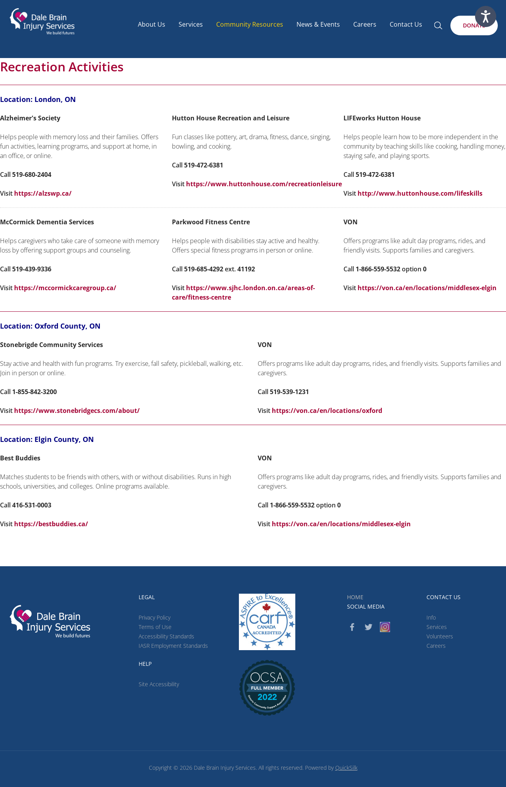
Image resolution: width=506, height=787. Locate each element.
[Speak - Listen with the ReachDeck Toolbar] (485, 16)
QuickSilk (346, 767)
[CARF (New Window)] (267, 622)
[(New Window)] (267, 688)
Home (355, 597)
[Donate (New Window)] (474, 25)
